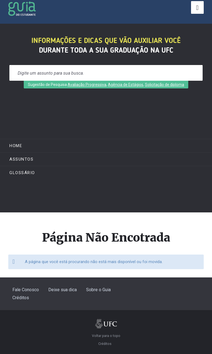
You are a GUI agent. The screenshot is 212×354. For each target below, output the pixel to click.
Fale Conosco (25, 289)
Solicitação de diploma (164, 84)
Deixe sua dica (62, 289)
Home (15, 145)
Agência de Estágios (125, 84)
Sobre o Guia (98, 289)
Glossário (22, 172)
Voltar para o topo (106, 336)
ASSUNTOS (21, 159)
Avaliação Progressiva (87, 84)
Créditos (20, 297)
